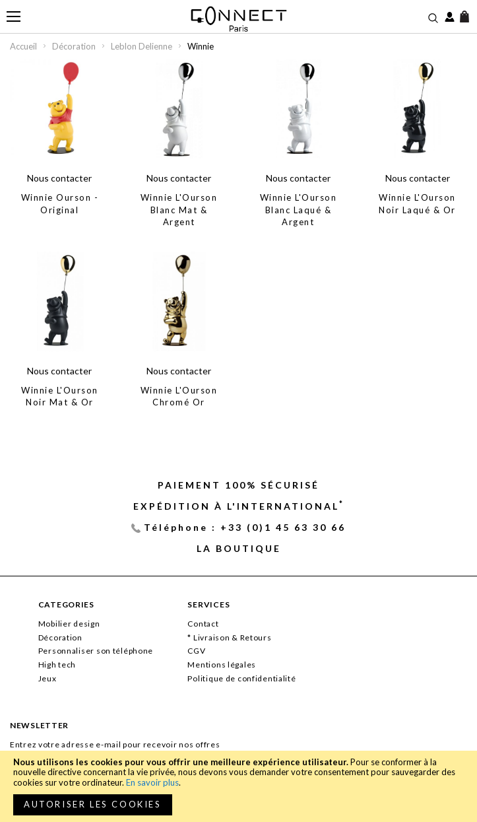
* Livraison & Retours (229, 637)
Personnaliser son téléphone (95, 651)
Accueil (24, 46)
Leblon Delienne (142, 46)
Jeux (47, 678)
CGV (196, 651)
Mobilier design (69, 624)
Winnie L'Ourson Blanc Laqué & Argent (298, 209)
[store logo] (238, 19)
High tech (57, 664)
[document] (238, 786)
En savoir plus (152, 782)
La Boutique (239, 548)
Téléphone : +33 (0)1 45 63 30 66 (245, 527)
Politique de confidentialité (241, 678)
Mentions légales (221, 664)
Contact (202, 624)
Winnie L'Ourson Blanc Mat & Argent (179, 209)
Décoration (75, 46)
